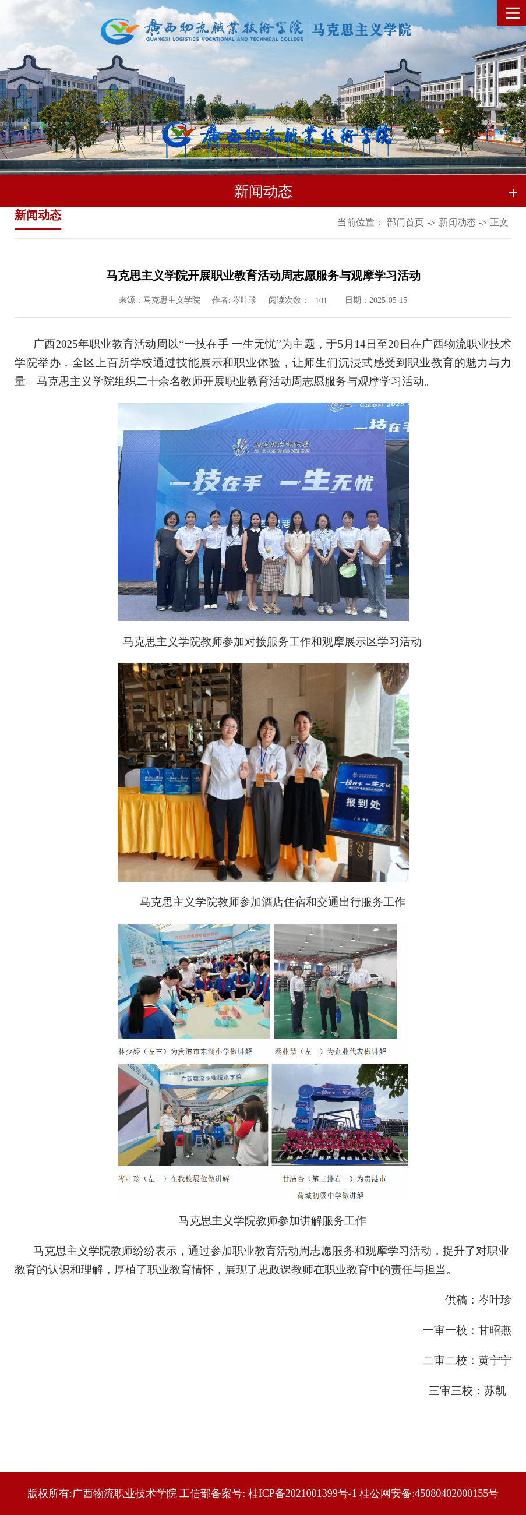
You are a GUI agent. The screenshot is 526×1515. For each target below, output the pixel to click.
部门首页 (405, 222)
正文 (499, 222)
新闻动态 (457, 222)
